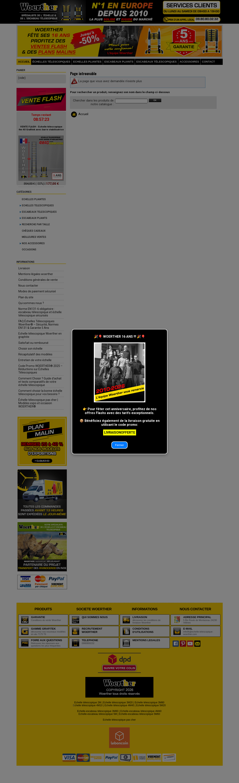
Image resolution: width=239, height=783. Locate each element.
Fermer (119, 445)
